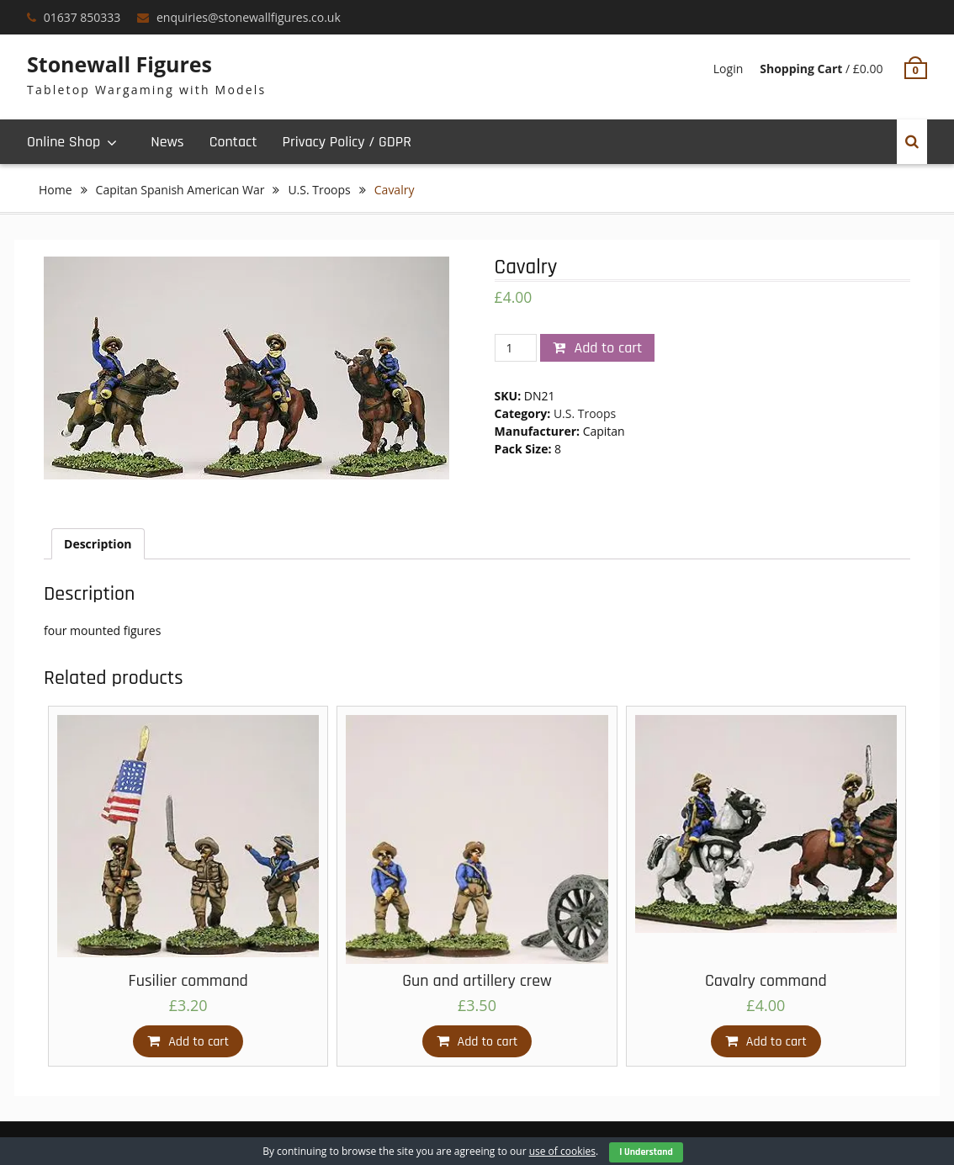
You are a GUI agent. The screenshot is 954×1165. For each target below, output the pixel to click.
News (167, 141)
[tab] (98, 543)
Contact (233, 141)
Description (98, 544)
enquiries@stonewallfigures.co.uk (248, 17)
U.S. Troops (319, 190)
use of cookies (562, 1151)
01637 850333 (82, 17)
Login (728, 69)
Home (55, 190)
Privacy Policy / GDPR (346, 141)
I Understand (646, 1152)
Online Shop (63, 141)
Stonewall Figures (119, 64)
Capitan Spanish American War (180, 190)
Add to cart (608, 347)
